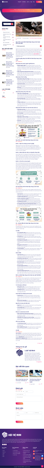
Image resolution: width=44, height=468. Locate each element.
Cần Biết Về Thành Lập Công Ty (8, 37)
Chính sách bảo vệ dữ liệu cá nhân (27, 462)
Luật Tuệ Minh (36, 53)
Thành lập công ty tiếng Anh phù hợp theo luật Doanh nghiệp (35, 381)
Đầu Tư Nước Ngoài (8, 42)
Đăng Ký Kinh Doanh (8, 32)
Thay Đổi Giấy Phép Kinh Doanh (8, 40)
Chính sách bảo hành (26, 459)
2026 (8, 92)
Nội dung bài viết (21, 46)
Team (4, 453)
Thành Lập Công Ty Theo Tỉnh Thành (8, 45)
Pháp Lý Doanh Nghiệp (16, 453)
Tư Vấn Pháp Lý (15, 450)
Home (15, 9)
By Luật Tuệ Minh (25, 38)
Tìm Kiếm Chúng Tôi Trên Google (36, 38)
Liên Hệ (39, 1)
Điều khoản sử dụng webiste (26, 453)
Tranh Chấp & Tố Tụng (16, 452)
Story (3, 456)
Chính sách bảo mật (26, 450)
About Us (4, 452)
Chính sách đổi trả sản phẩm (26, 458)
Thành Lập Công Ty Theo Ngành (24, 9)
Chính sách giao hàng (26, 454)
